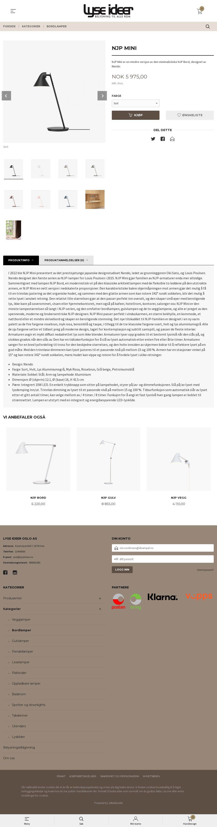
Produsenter (12, 599)
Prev (6, 95)
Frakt (61, 776)
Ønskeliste (190, 115)
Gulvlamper (20, 641)
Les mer (167, 792)
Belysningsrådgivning (19, 748)
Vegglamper (21, 620)
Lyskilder (18, 737)
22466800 (20, 551)
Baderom (19, 695)
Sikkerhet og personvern (119, 776)
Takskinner (20, 716)
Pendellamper (22, 652)
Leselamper (21, 663)
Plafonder (19, 673)
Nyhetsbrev (151, 776)
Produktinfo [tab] (19, 260)
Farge (116, 96)
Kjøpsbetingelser (82, 776)
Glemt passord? (205, 570)
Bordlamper (21, 631)
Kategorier (12, 609)
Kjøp (136, 115)
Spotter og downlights (28, 705)
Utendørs (19, 727)
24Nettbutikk (116, 803)
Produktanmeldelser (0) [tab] (64, 260)
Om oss (9, 758)
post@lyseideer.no (23, 557)
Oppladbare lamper (26, 684)
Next (102, 95)
